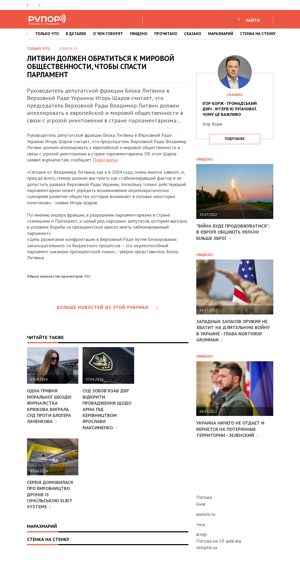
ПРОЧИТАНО (165, 33)
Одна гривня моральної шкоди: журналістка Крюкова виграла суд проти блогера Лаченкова (49, 406)
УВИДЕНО (139, 33)
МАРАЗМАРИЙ (220, 33)
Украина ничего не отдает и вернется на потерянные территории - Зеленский (230, 429)
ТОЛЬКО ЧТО (47, 33)
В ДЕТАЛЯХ (76, 33)
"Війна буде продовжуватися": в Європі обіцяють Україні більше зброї (233, 232)
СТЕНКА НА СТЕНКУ (258, 33)
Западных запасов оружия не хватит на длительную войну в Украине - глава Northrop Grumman (233, 330)
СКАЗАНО (192, 33)
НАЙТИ (253, 20)
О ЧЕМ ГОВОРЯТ (108, 33)
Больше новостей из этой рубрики (108, 307)
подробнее (235, 139)
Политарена (105, 160)
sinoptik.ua (206, 547)
